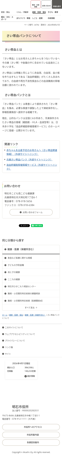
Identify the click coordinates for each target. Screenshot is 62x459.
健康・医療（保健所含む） (21, 249)
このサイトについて (14, 328)
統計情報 (31, 376)
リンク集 (9, 347)
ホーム (4, 315)
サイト (8, 354)
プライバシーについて (15, 341)
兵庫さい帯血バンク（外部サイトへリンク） (29, 159)
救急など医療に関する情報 (20, 258)
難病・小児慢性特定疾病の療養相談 (24, 293)
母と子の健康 (14, 272)
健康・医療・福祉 (16, 315)
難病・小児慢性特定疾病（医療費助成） (26, 301)
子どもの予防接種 (16, 265)
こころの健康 (14, 279)
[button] (36, 4)
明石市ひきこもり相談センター (22, 286)
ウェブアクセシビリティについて (20, 334)
